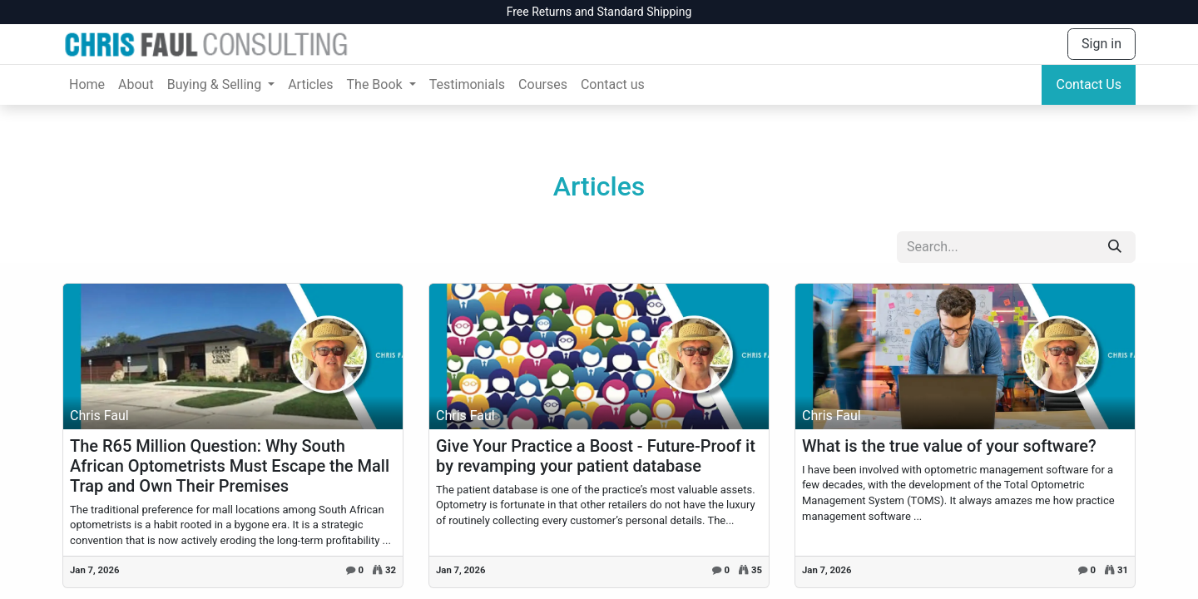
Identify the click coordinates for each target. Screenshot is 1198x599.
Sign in (1101, 44)
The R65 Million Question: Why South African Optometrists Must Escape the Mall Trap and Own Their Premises (229, 466)
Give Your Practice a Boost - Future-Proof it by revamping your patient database (595, 456)
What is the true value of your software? (949, 446)
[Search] (1115, 247)
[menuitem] (86, 84)
